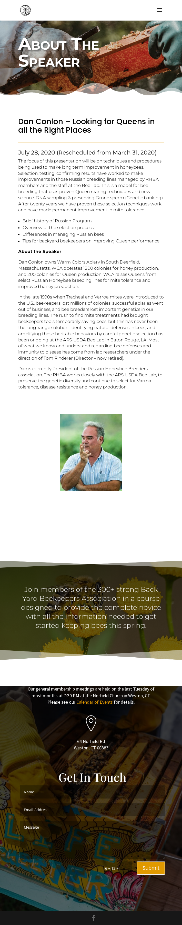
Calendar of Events (94, 702)
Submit (151, 867)
